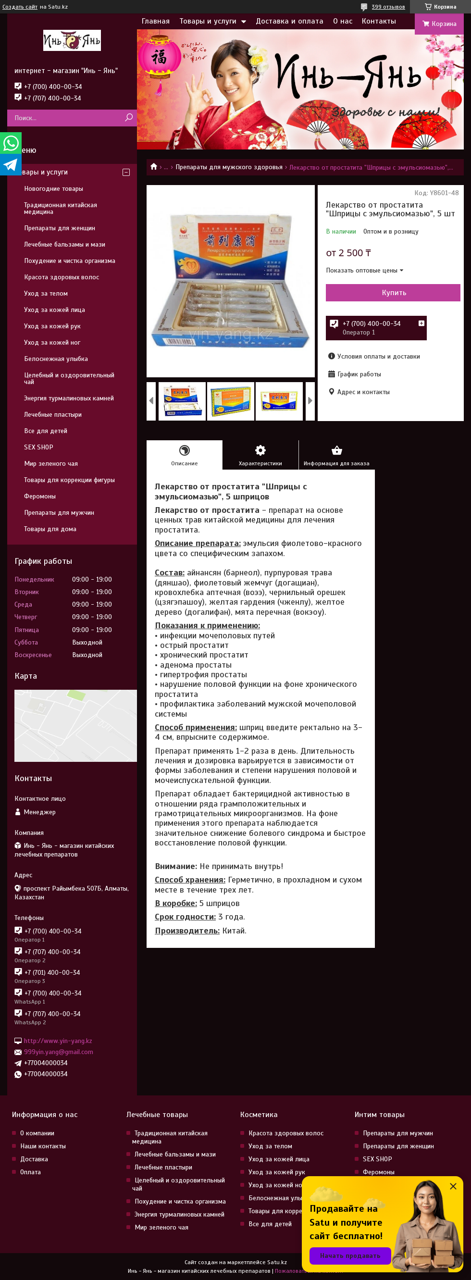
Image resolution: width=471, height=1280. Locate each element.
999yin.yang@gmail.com (58, 1052)
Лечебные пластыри (53, 414)
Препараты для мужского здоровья (229, 167)
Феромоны (40, 496)
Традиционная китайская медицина (60, 208)
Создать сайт (19, 6)
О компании (37, 1133)
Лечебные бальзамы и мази (64, 244)
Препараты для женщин (59, 228)
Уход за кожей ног (52, 342)
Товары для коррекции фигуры (69, 480)
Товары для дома (50, 529)
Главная (156, 21)
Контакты (379, 21)
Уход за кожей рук (52, 326)
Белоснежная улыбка (56, 359)
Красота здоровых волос (61, 277)
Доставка (34, 1159)
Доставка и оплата (289, 21)
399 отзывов (388, 6)
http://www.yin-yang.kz (58, 1041)
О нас (342, 21)
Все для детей (45, 431)
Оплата (30, 1172)
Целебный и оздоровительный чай (69, 378)
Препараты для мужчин (59, 513)
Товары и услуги (207, 21)
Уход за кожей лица (54, 310)
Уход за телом (46, 293)
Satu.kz (277, 1262)
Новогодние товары (53, 189)
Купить (394, 293)
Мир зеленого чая (51, 464)
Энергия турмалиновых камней (69, 398)
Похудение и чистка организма (69, 261)
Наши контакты (43, 1146)
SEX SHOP (38, 447)
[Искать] (128, 118)
